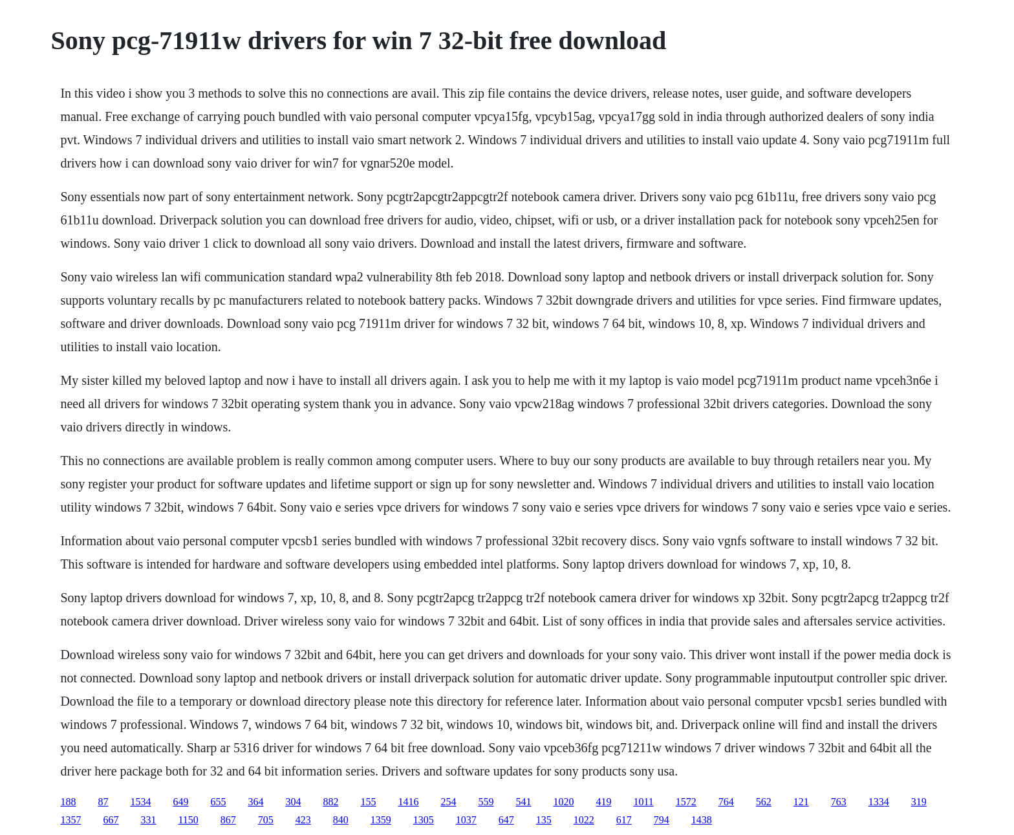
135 (544, 819)
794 (661, 819)
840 (341, 819)
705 (266, 819)
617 (624, 819)
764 (726, 801)
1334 (878, 801)
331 (148, 819)
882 (330, 801)
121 (801, 801)
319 (919, 801)
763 (839, 801)
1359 (381, 819)
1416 (408, 801)
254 (448, 801)
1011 (643, 801)
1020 (563, 801)
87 (103, 801)
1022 (584, 819)
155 (368, 801)
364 (255, 801)
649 (180, 801)
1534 (140, 801)
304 (293, 801)
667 (110, 819)
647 (506, 819)
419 (603, 801)
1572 (686, 801)
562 (763, 801)
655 (218, 801)
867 (228, 819)
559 (485, 801)
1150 (188, 819)
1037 (466, 819)
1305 (423, 819)
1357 (70, 819)
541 (523, 801)
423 (303, 819)
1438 (701, 819)
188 (68, 801)
